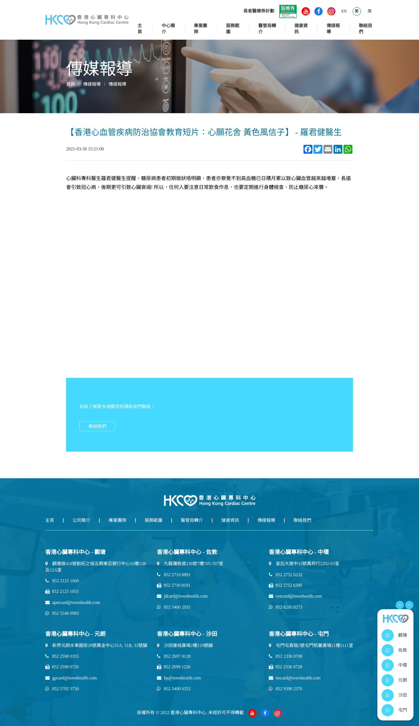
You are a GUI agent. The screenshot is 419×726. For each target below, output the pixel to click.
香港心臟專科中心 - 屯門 (299, 634)
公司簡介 (81, 520)
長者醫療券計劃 (270, 11)
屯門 (402, 710)
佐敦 (402, 650)
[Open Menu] (400, 605)
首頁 (70, 84)
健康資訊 (301, 28)
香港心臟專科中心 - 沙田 (187, 634)
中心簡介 (168, 28)
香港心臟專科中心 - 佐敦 (187, 552)
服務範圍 (232, 28)
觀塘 (402, 635)
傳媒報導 (333, 28)
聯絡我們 (365, 28)
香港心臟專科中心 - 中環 (299, 552)
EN (344, 11)
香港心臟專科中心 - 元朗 (75, 634)
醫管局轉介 (267, 28)
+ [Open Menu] (409, 605)
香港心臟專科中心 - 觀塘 (75, 552)
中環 (402, 665)
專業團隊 (200, 28)
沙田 (402, 695)
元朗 (402, 680)
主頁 (139, 28)
